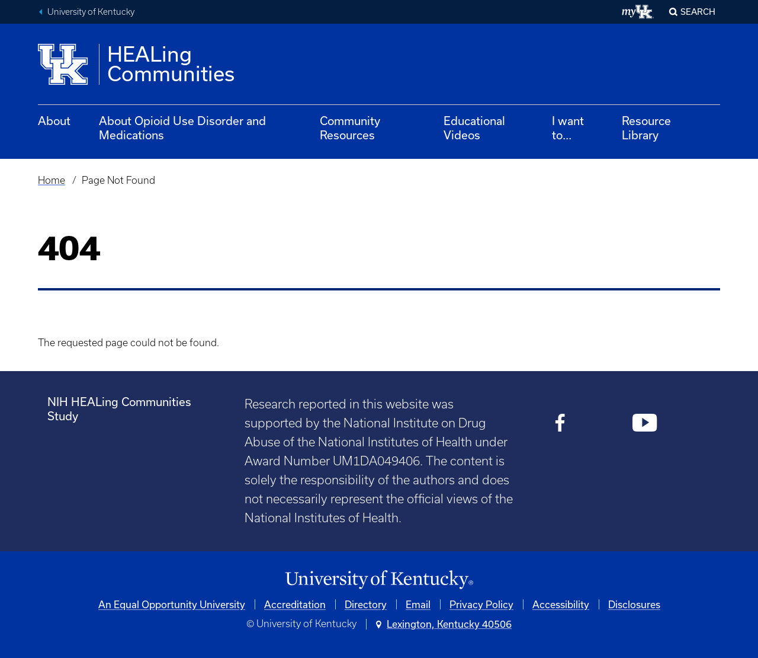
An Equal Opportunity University (171, 604)
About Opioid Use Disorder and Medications (182, 128)
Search (697, 12)
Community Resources (350, 128)
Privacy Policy (481, 604)
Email (418, 604)
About (54, 120)
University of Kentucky (90, 12)
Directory (366, 604)
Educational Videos (474, 128)
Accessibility (560, 604)
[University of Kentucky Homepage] (379, 580)
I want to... (568, 128)
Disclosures (634, 604)
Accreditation (295, 604)
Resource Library (646, 128)
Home (51, 180)
